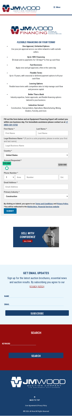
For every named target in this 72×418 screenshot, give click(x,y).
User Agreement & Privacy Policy (36, 406)
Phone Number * (11, 173)
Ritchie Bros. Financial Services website (43, 207)
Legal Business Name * (35, 140)
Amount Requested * (13, 160)
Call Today (27, 241)
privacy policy (36, 286)
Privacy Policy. (62, 204)
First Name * (9, 129)
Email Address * (11, 182)
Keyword (6, 344)
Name (6, 296)
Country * (8, 151)
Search (36, 356)
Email (6, 304)
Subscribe (37, 313)
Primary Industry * (12, 192)
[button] (57, 7)
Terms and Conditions (44, 204)
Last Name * (41, 129)
